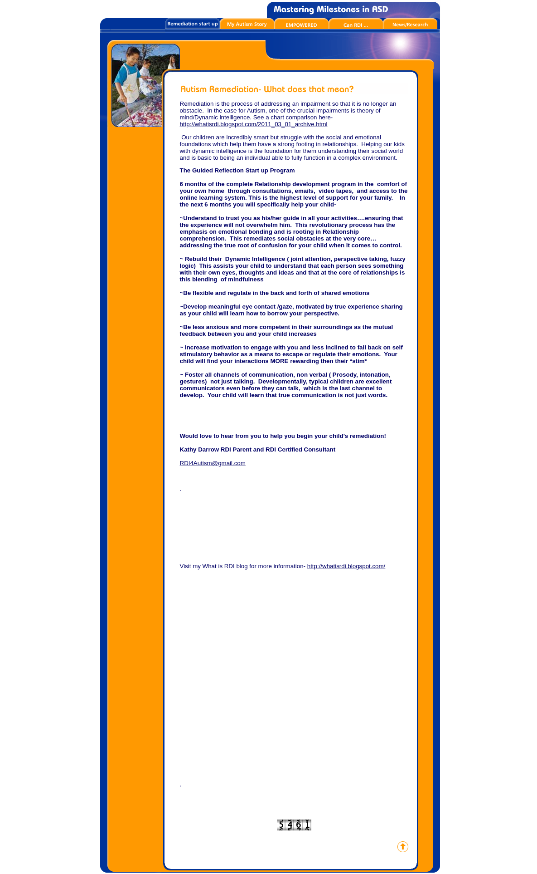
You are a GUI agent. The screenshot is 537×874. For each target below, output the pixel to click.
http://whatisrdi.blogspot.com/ (346, 566)
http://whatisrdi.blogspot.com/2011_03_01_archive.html (254, 124)
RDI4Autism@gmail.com (213, 463)
